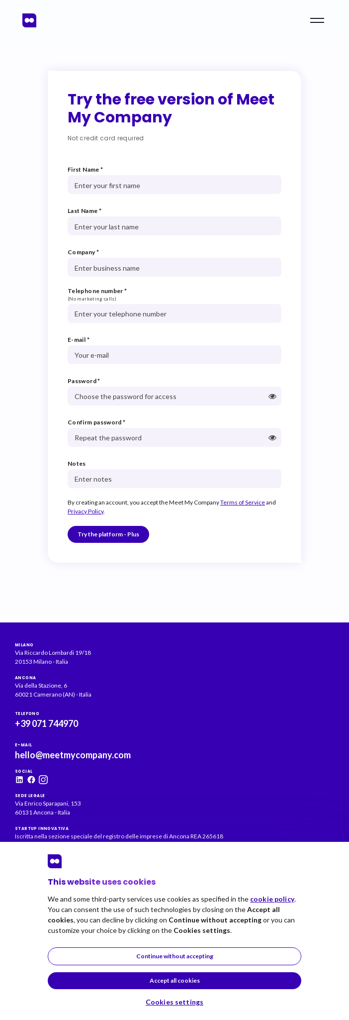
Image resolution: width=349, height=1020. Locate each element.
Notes (77, 463)
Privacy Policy (85, 511)
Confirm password (97, 422)
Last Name (84, 210)
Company (83, 252)
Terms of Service (242, 502)
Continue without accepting (174, 956)
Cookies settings (174, 1002)
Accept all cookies (175, 980)
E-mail (78, 339)
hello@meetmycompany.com (73, 754)
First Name (85, 169)
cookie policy (272, 899)
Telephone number (97, 291)
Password (84, 381)
